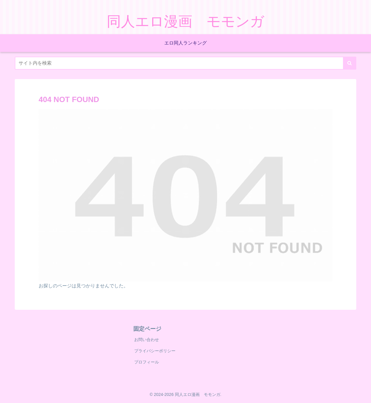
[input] (185, 63)
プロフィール (146, 362)
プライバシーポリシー (154, 350)
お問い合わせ (146, 339)
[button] (349, 63)
